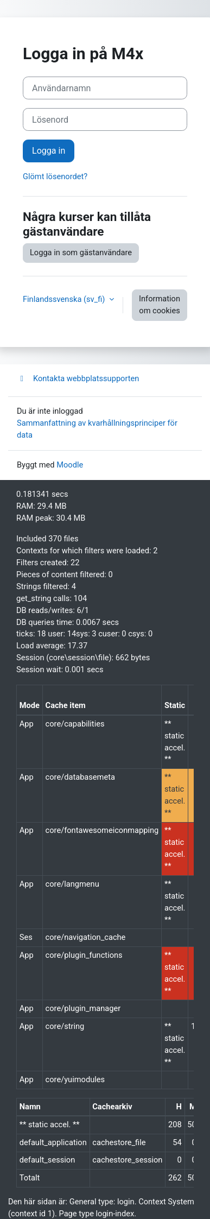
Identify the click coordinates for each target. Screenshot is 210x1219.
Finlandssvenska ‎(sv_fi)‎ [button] (65, 299)
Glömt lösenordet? (55, 176)
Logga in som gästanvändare (81, 252)
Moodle (69, 465)
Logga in (48, 151)
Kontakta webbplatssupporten (78, 378)
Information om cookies (159, 304)
